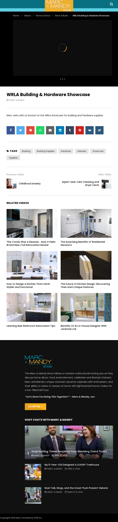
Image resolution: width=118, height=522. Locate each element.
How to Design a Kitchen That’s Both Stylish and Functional (28, 285)
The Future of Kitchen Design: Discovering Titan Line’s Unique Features (85, 285)
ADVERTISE (35, 406)
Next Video (105, 174)
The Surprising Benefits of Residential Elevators (83, 243)
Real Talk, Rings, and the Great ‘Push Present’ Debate (76, 488)
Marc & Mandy (16, 100)
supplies (13, 157)
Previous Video (15, 174)
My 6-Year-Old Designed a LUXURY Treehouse (72, 464)
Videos (27, 15)
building (26, 151)
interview (81, 151)
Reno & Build (61, 15)
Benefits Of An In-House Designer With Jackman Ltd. (83, 327)
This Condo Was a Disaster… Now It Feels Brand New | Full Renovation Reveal (31, 243)
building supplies (45, 151)
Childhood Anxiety (30, 183)
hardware (66, 151)
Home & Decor (43, 15)
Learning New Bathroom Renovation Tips (31, 326)
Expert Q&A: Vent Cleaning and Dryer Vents (80, 183)
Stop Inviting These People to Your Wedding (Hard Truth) (69, 451)
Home (16, 15)
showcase (98, 151)
